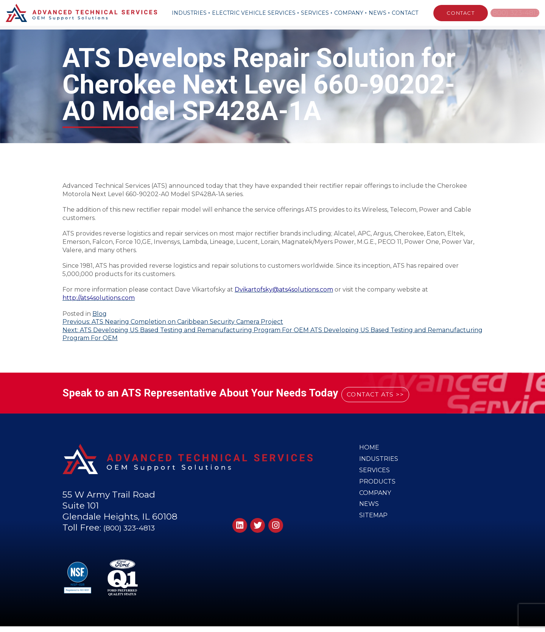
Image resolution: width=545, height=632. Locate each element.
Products (378, 488)
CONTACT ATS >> (389, 393)
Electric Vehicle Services (250, 12)
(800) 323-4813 (513, 12)
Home (369, 448)
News (374, 12)
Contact (401, 12)
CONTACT (454, 13)
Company (345, 12)
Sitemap (374, 528)
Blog (99, 313)
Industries (185, 12)
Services (311, 12)
